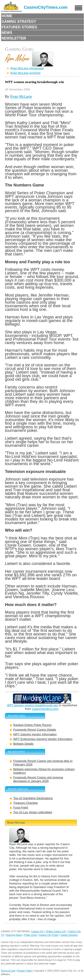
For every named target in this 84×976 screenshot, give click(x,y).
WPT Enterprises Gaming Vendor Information (42, 739)
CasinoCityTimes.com (46, 7)
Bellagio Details (23, 743)
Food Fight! (20, 807)
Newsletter (14, 38)
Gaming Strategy (19, 21)
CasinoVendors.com (45, 709)
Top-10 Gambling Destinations (33, 798)
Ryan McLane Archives (25, 73)
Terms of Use (8, 970)
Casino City (37, 931)
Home (7, 16)
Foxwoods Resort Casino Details (34, 729)
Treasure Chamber (25, 803)
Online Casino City (56, 931)
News (7, 33)
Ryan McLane (21, 96)
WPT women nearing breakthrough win (32, 705)
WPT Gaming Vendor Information (35, 734)
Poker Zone (30, 935)
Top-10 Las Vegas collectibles (32, 812)
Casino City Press (48, 935)
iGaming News (14, 935)
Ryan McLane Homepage (27, 68)
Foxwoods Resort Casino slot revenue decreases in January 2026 (38, 779)
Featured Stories (19, 27)
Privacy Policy (25, 970)
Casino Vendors (69, 935)
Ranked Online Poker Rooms (32, 725)
